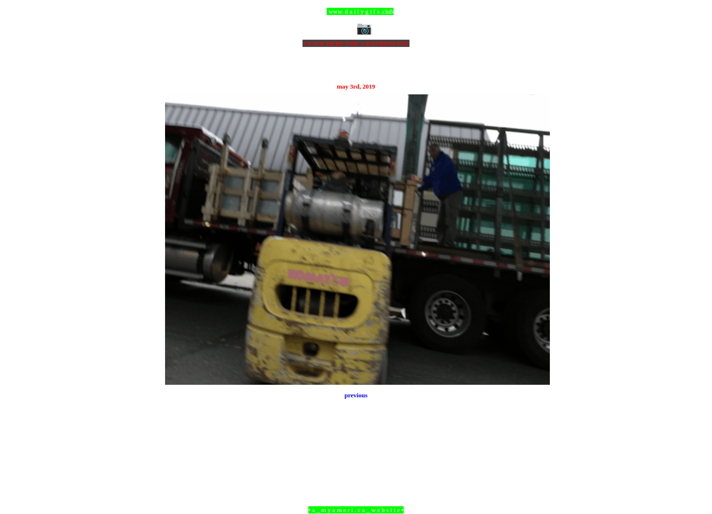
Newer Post (177, 457)
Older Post (536, 457)
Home (357, 457)
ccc (356, 11)
